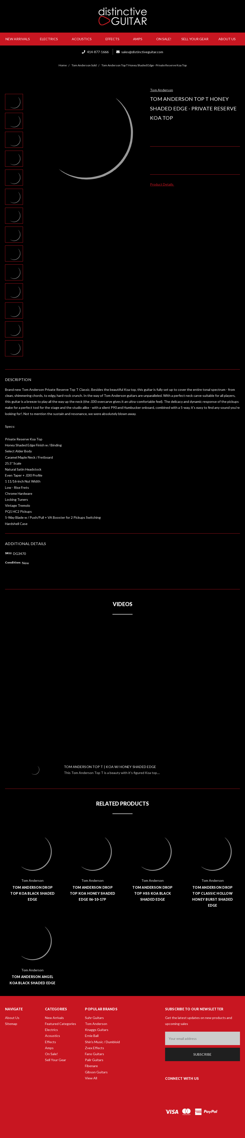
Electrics (51, 39)
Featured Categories (60, 1024)
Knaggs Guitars (96, 1030)
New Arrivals (18, 39)
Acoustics (83, 39)
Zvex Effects (94, 1048)
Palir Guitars (94, 1060)
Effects (114, 39)
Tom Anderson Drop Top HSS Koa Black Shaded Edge (152, 893)
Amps (139, 39)
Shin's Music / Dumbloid (102, 1042)
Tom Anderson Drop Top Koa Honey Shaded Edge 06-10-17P (92, 893)
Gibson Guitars (96, 1072)
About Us (228, 39)
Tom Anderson (96, 1024)
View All (91, 1078)
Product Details (163, 184)
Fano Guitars (94, 1054)
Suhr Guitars (94, 1018)
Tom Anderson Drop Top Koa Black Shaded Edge (32, 893)
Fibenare (91, 1066)
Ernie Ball (92, 1036)
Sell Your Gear (194, 39)
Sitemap (11, 1024)
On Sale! (163, 39)
